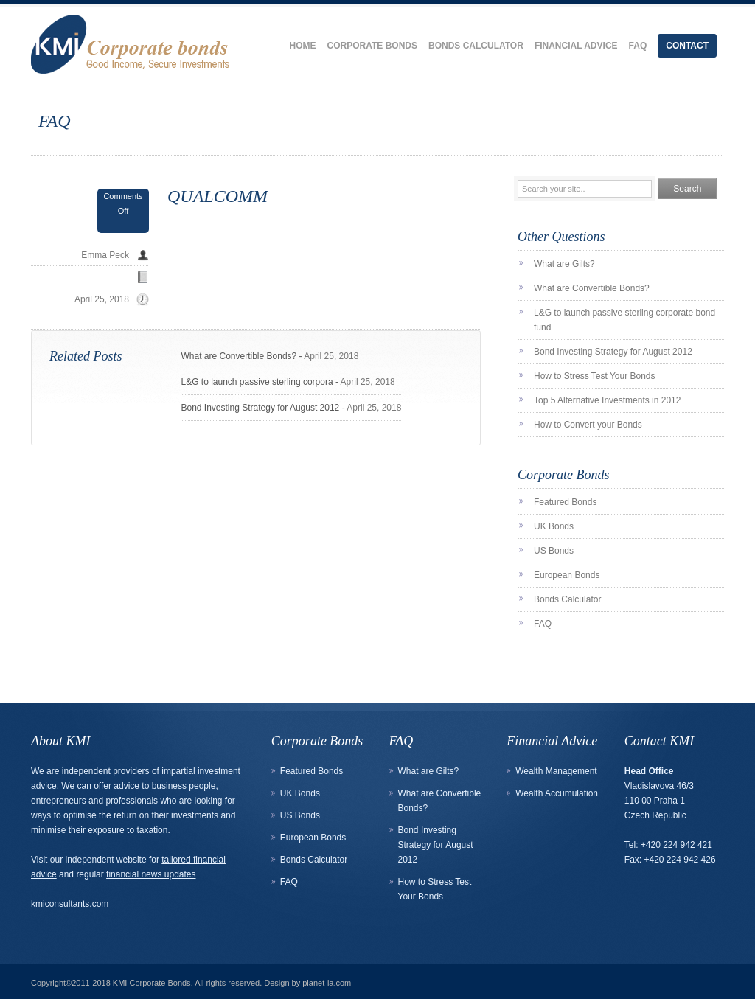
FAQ (638, 46)
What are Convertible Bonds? (238, 356)
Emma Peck (105, 255)
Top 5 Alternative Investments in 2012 (607, 400)
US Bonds (554, 551)
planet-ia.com (326, 982)
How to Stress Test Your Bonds (594, 376)
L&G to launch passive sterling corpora (257, 382)
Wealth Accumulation (556, 793)
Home (303, 46)
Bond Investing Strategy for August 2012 (260, 408)
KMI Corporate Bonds (152, 982)
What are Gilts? (564, 264)
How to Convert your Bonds (588, 425)
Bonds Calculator (475, 46)
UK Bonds (554, 526)
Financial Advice (576, 46)
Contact (687, 46)
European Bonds (566, 575)
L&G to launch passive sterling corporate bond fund (624, 320)
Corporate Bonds (372, 46)
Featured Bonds (565, 502)
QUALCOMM (217, 196)
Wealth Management (556, 771)
